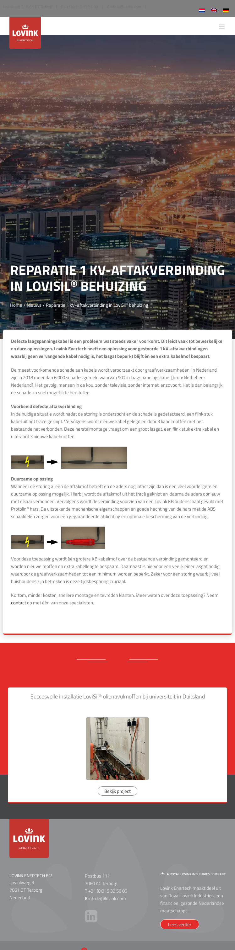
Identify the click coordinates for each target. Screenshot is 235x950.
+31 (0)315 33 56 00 (81, 7)
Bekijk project (117, 791)
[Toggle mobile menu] (222, 27)
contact (18, 602)
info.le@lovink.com (125, 7)
